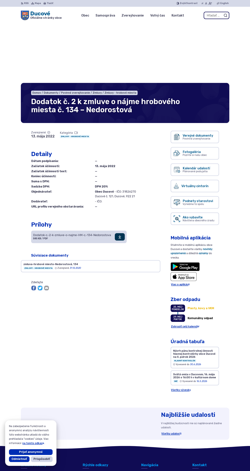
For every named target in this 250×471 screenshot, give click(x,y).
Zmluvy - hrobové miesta (75, 76)
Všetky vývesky (181, 329)
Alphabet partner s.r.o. (130, 462)
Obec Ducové (177, 462)
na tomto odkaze (33, 443)
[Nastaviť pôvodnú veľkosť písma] (206, 3)
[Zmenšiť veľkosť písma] (202, 3)
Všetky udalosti (171, 373)
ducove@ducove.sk (205, 444)
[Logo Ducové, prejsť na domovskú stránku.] (41, 15)
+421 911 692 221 (203, 441)
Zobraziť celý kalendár (185, 266)
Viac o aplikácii (180, 224)
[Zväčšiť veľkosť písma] (210, 3)
